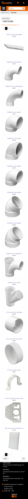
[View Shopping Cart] (18, 3)
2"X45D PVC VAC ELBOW (14, 192)
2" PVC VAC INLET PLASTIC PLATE (14, 398)
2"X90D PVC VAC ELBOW (14, 166)
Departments (5, 12)
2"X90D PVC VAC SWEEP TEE (14, 254)
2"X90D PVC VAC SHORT (14, 112)
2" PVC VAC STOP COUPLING (14, 312)
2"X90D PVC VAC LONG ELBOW (14, 86)
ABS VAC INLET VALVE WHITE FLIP (14, 428)
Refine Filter (5, 18)
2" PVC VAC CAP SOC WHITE (14, 339)
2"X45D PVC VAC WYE (14, 283)
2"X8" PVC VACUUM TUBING (14, 34)
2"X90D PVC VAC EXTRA (14, 138)
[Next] (11, 28)
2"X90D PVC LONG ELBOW (14, 62)
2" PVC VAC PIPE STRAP (14, 370)
